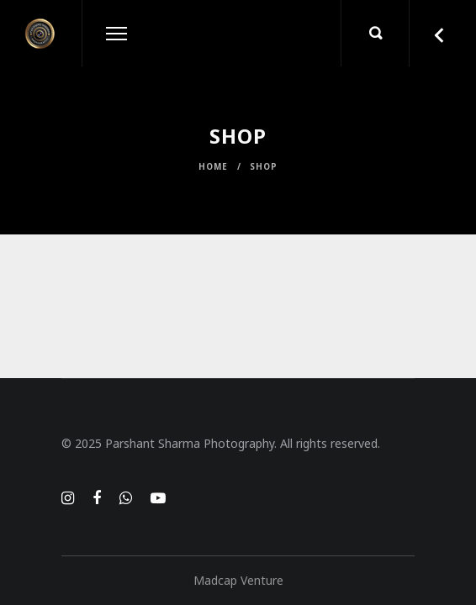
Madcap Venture (238, 580)
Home (213, 166)
